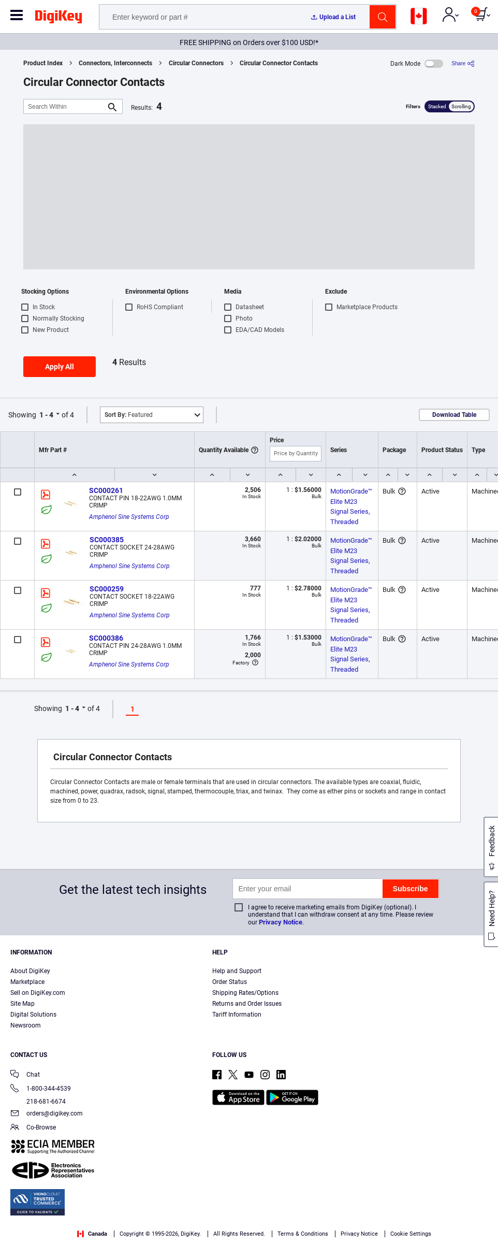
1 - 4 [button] (46, 415)
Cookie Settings (410, 1233)
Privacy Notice (280, 922)
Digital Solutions (33, 1014)
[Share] (463, 63)
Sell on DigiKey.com (37, 992)
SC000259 (107, 589)
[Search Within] (65, 106)
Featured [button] (129, 414)
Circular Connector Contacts (279, 63)
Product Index (43, 63)
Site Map (22, 1003)
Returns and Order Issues (247, 1003)
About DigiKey (30, 971)
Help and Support (236, 971)
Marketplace (27, 982)
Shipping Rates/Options (245, 992)
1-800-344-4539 (40, 1089)
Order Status (229, 982)
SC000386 (106, 638)
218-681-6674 (38, 1101)
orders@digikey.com (46, 1114)
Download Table (454, 414)
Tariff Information (236, 1014)
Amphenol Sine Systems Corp (129, 516)
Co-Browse (33, 1128)
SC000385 (107, 539)
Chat (25, 1075)
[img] (58, 18)
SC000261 (106, 490)
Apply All (59, 367)
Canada (92, 1233)
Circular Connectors (196, 63)
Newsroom (25, 1025)
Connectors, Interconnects (115, 63)
